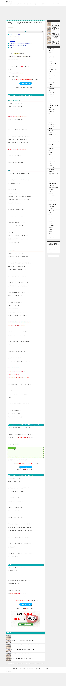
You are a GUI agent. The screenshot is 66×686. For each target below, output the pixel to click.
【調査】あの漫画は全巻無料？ (21, 4)
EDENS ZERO (51, 115)
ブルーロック (51, 189)
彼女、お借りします (52, 136)
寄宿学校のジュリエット (52, 134)
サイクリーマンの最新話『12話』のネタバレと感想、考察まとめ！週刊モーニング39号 (35, 663)
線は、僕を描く (51, 111)
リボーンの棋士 (51, 225)
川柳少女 (50, 191)
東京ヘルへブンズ (52, 94)
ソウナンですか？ (52, 171)
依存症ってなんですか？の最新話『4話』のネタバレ (17, 34)
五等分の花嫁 (51, 132)
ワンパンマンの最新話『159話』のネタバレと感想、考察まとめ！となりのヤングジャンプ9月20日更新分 (55, 28)
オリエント (51, 103)
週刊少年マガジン (51, 88)
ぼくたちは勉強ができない (53, 69)
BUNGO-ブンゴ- (51, 202)
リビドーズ (51, 208)
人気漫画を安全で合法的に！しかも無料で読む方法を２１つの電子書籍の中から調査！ (53, 244)
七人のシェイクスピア (52, 185)
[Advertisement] (33, 12)
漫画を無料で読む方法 (12, 4)
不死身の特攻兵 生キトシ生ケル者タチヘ (54, 174)
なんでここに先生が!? (52, 150)
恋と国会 (50, 233)
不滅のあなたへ (51, 128)
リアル (50, 212)
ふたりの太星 (51, 67)
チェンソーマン (51, 65)
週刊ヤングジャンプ (51, 195)
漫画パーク (9, 2)
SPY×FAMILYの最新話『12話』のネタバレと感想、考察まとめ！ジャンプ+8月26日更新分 (16, 663)
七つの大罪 (51, 130)
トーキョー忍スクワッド (52, 63)
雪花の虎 (50, 231)
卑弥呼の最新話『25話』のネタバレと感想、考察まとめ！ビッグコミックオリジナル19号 (55, 37)
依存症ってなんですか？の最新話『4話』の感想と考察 (18, 45)
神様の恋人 (51, 154)
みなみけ (50, 165)
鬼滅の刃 (50, 84)
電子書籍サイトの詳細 (44, 4)
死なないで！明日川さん (52, 109)
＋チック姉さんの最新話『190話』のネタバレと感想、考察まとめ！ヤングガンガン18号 (22, 658)
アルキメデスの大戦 (52, 167)
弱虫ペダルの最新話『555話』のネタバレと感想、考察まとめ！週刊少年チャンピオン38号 (22, 649)
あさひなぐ (51, 229)
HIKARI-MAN (51, 223)
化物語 (50, 107)
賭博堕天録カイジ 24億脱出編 (53, 187)
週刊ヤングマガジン (51, 144)
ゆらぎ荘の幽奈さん (52, 61)
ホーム (7, 4)
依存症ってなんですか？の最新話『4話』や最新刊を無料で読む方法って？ (21, 43)
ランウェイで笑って (52, 126)
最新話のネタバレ (29, 4)
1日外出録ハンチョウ (52, 163)
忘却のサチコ (51, 227)
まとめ (11, 47)
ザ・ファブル (51, 146)
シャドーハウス (51, 206)
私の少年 (50, 181)
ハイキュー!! (51, 71)
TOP (9, 668)
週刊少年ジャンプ (51, 48)
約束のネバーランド (52, 82)
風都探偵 (50, 235)
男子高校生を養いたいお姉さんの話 (54, 142)
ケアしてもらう (12, 41)
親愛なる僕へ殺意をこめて (53, 183)
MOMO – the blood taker (52, 204)
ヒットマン (51, 113)
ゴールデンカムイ (52, 210)
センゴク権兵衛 (51, 169)
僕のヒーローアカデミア (52, 73)
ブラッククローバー (52, 86)
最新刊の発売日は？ (37, 4)
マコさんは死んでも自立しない (53, 105)
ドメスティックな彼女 (52, 124)
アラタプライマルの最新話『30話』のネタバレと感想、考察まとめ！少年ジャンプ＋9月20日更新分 (55, 42)
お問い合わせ (57, 4)
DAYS (50, 90)
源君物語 (50, 214)
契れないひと (51, 193)
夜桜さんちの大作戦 (52, 52)
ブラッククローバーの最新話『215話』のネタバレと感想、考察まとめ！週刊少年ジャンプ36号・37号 (24, 640)
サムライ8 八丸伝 (51, 75)
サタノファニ (51, 152)
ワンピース (51, 50)
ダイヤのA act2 (51, 92)
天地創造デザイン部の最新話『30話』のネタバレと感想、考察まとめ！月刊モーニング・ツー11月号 (55, 24)
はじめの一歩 (51, 122)
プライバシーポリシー (51, 4)
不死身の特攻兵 (51, 148)
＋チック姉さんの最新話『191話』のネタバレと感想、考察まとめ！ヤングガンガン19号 (55, 33)
